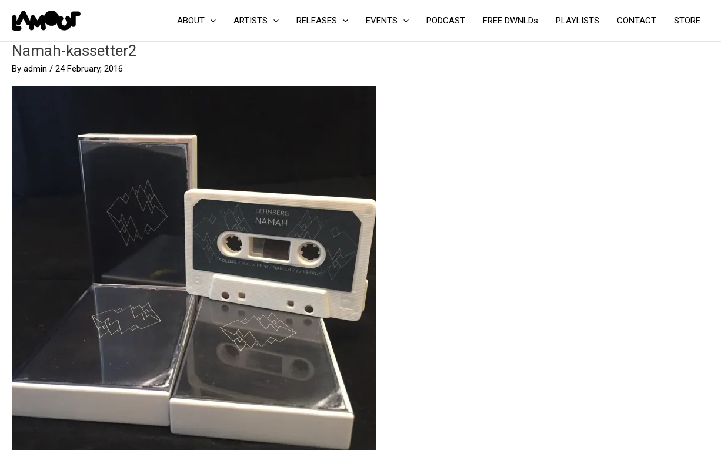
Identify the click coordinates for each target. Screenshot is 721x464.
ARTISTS (256, 20)
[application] (210, 20)
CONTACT (636, 20)
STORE (687, 20)
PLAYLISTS (577, 20)
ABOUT (196, 20)
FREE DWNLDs (510, 20)
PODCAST (445, 20)
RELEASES (322, 20)
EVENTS (387, 20)
